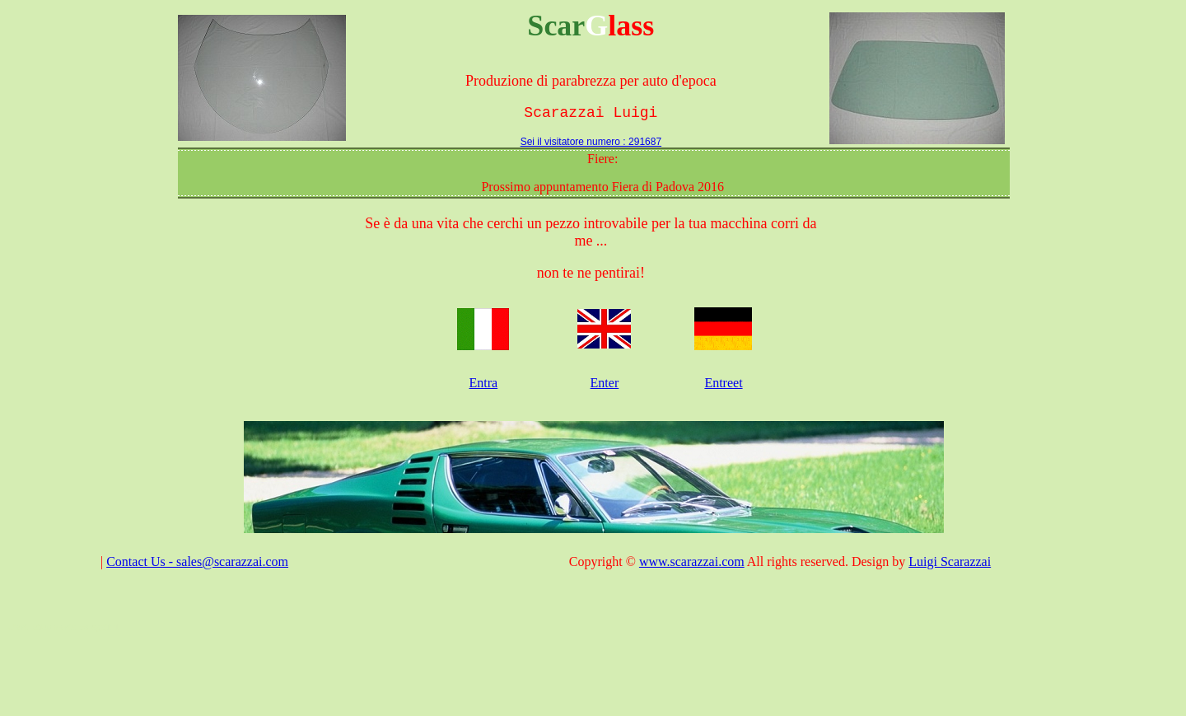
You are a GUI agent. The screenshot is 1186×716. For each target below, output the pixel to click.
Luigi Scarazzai (949, 562)
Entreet (723, 383)
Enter (605, 383)
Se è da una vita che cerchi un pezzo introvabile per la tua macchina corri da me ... (590, 232)
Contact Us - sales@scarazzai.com (197, 562)
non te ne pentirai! (591, 272)
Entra (483, 383)
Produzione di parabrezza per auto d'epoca (591, 81)
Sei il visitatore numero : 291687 (591, 141)
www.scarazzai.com (692, 562)
